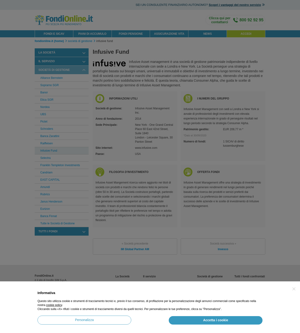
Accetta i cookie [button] (215, 320)
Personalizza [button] (84, 320)
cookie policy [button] (54, 305)
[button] (294, 289)
